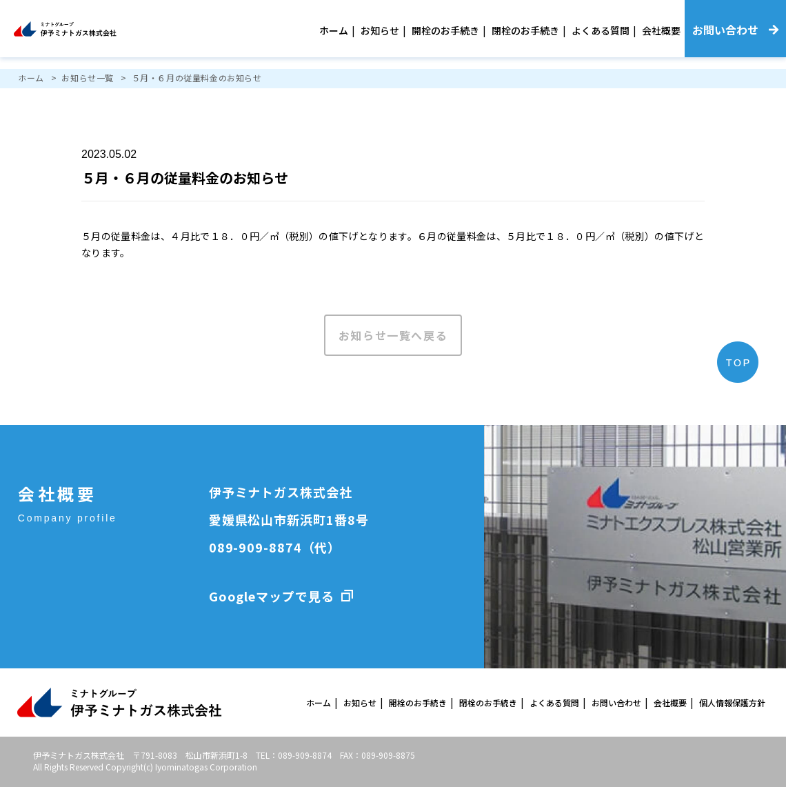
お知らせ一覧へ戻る (393, 335)
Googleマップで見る (271, 596)
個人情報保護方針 (732, 702)
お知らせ (380, 30)
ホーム (333, 30)
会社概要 (661, 30)
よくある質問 (600, 30)
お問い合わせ (616, 702)
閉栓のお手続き (525, 30)
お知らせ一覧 (87, 77)
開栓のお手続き (445, 30)
